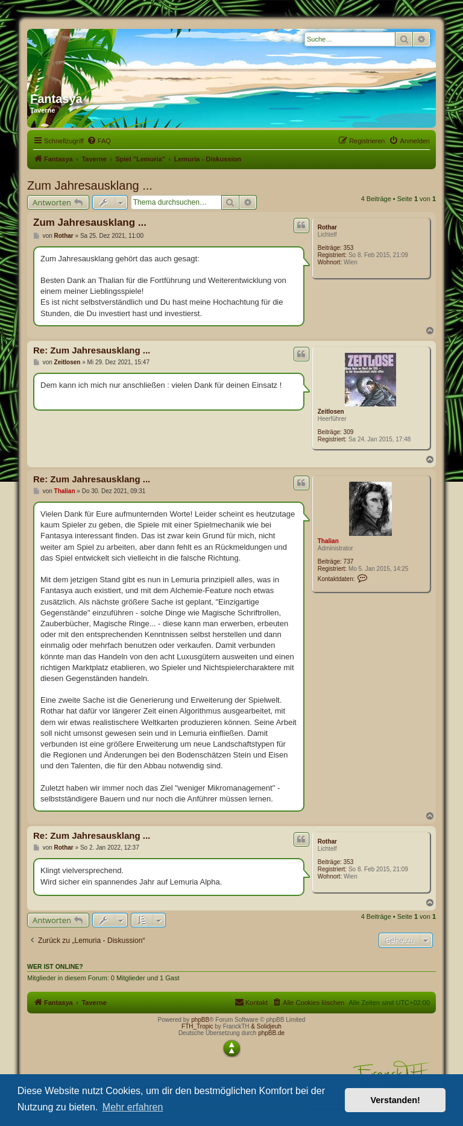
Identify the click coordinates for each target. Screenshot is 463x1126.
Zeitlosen (331, 411)
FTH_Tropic (197, 1026)
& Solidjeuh (266, 1026)
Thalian (328, 541)
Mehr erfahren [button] (132, 1107)
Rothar (327, 227)
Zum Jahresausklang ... (90, 185)
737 (349, 561)
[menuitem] (99, 141)
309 (349, 432)
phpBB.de (271, 1033)
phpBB (200, 1019)
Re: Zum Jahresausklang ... (91, 350)
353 (349, 247)
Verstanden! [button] (395, 1100)
